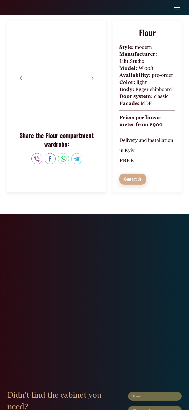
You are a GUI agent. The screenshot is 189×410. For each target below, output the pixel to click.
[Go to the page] (23, 7)
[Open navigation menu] (177, 7)
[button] (132, 179)
